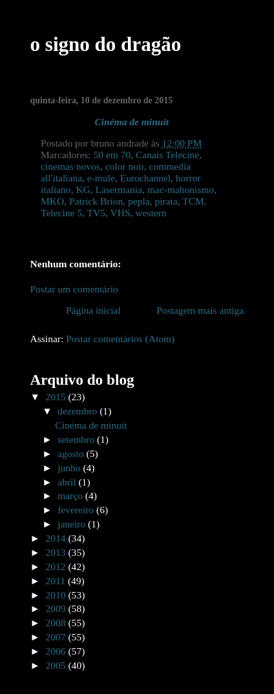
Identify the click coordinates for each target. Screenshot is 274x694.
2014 (57, 538)
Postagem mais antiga (200, 310)
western (150, 212)
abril (68, 481)
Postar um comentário (74, 288)
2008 (57, 622)
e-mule (101, 177)
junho (70, 467)
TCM (193, 201)
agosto (72, 453)
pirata (165, 201)
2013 (57, 552)
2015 (57, 396)
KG (83, 189)
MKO (52, 201)
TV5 (96, 212)
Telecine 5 (61, 212)
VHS (120, 212)
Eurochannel (145, 177)
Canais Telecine (167, 154)
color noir (124, 166)
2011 (57, 580)
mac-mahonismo (180, 189)
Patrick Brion (96, 201)
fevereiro (77, 509)
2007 (57, 636)
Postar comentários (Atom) (120, 338)
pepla (139, 201)
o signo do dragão (106, 44)
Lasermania (119, 189)
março (71, 495)
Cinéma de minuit (131, 121)
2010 (57, 594)
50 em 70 (112, 154)
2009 (57, 608)
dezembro (79, 410)
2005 (57, 665)
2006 (57, 651)
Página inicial (93, 310)
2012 (57, 566)
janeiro (73, 523)
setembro (77, 439)
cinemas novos (70, 166)
